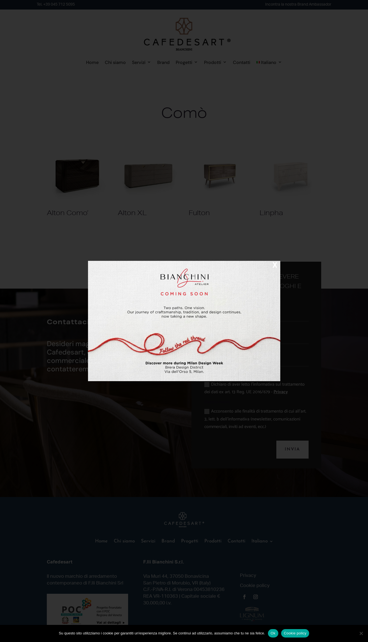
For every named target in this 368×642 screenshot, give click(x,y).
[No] (361, 633)
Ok (273, 633)
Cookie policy (295, 633)
